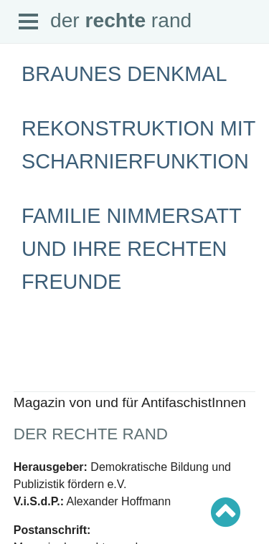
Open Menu (28, 22)
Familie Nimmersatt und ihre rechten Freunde (131, 248)
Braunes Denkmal (124, 73)
